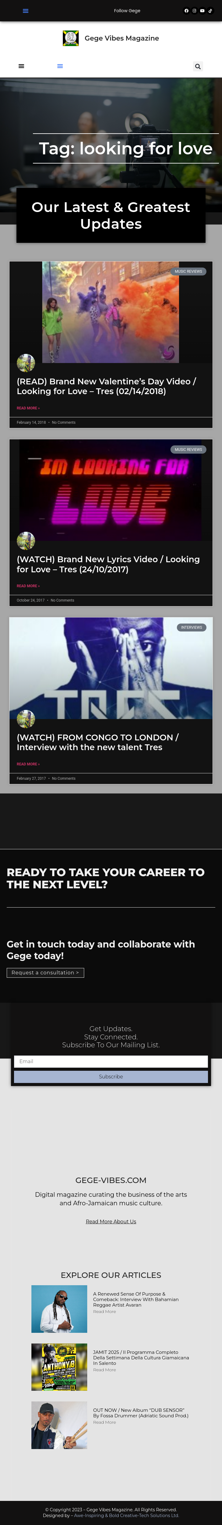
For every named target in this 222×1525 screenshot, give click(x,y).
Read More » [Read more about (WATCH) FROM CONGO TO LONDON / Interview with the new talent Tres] (28, 764)
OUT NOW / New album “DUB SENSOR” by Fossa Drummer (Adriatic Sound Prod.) (141, 1413)
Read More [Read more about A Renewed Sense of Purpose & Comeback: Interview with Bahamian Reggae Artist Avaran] (104, 1311)
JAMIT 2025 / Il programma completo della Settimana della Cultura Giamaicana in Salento (141, 1357)
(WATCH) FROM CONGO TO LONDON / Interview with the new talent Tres (98, 742)
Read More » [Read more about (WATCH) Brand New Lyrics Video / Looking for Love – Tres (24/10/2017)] (28, 586)
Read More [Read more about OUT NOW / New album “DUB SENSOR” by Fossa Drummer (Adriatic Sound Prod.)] (104, 1422)
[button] (25, 10)
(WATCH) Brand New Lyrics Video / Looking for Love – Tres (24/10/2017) (108, 564)
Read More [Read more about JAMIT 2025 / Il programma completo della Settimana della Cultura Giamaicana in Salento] (104, 1369)
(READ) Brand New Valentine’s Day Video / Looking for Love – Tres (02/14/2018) (106, 386)
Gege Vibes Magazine (122, 38)
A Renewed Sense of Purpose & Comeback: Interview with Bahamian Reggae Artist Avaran (136, 1299)
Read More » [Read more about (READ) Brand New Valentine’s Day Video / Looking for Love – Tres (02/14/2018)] (28, 408)
